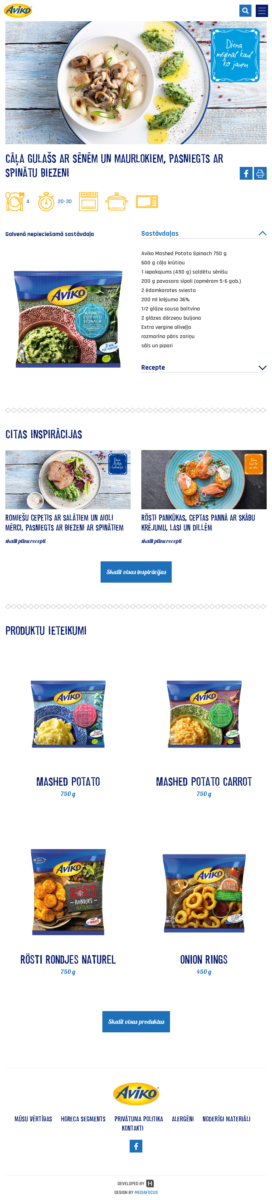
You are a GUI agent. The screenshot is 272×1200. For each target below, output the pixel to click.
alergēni (183, 1119)
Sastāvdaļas (204, 233)
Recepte (204, 367)
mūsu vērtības (33, 1119)
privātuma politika (138, 1119)
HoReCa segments (83, 1119)
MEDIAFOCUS (146, 1192)
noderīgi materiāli (226, 1119)
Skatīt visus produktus (136, 1021)
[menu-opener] (261, 10)
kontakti (132, 1128)
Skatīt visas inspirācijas (136, 572)
